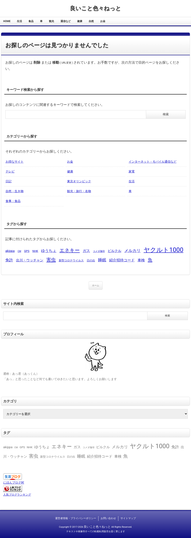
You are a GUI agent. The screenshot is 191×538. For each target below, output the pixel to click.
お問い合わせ (108, 518)
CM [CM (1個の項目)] (19, 251)
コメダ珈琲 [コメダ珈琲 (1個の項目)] (99, 251)
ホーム (95, 285)
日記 (9, 181)
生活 (19, 21)
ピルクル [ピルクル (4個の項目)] (114, 251)
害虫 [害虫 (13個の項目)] (51, 259)
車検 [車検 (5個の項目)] (141, 260)
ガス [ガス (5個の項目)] (86, 251)
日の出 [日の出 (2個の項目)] (91, 260)
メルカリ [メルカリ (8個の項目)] (132, 250)
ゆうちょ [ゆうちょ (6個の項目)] (48, 250)
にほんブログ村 (13, 482)
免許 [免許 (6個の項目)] (9, 260)
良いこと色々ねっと (95, 8)
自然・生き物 (15, 191)
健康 (79, 21)
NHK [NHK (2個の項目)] (35, 251)
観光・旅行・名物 (79, 191)
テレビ (10, 171)
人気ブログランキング (17, 494)
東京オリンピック (79, 181)
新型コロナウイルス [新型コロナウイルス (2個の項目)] (71, 260)
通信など (65, 21)
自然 (91, 21)
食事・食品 (13, 201)
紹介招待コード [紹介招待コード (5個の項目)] (122, 260)
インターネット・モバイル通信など (152, 161)
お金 (102, 21)
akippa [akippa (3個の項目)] (10, 251)
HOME (6, 21)
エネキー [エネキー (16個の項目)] (69, 250)
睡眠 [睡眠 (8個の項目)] (102, 260)
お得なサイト (15, 161)
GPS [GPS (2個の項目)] (26, 251)
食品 (31, 21)
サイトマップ (128, 518)
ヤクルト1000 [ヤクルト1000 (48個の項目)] (163, 249)
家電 (132, 171)
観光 (51, 21)
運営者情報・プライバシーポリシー (75, 518)
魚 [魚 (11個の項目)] (150, 259)
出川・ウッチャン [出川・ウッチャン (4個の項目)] (29, 260)
